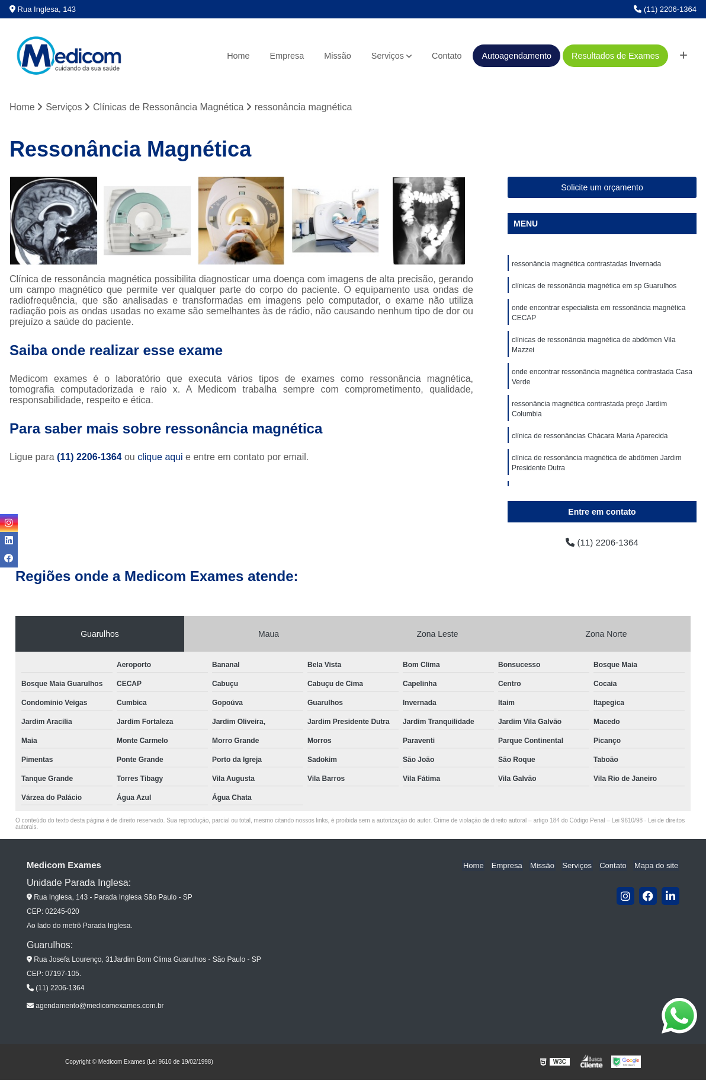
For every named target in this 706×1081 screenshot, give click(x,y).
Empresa (287, 55)
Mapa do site (657, 866)
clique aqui (160, 457)
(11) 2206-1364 (665, 9)
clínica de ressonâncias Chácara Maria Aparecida (590, 442)
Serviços (387, 55)
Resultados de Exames (615, 55)
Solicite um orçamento (602, 188)
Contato (446, 55)
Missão (337, 55)
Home (238, 55)
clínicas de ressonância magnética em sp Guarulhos (594, 287)
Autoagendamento (516, 55)
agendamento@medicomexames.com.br (95, 1007)
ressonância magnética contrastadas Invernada (586, 264)
